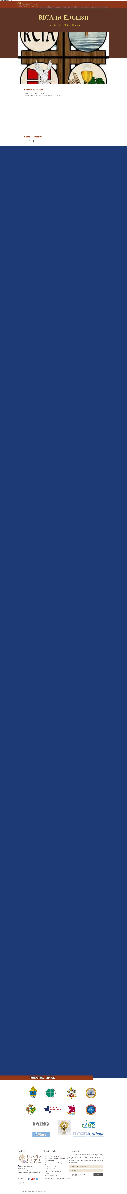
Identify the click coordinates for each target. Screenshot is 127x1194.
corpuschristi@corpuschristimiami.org (29, 1172)
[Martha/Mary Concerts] (55, 1169)
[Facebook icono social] (29, 1179)
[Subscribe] (98, 1174)
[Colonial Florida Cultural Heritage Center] (57, 1178)
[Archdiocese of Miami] (55, 1156)
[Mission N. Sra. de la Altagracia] (60, 1163)
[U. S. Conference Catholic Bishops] (61, 1158)
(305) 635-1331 (23, 1170)
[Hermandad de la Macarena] (59, 1165)
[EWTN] (54, 1174)
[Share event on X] (30, 141)
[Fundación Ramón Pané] (57, 1171)
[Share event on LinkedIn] (34, 141)
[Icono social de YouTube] (32, 1179)
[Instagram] (34, 1179)
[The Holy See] (54, 1160)
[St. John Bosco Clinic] (55, 1167)
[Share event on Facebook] (25, 141)
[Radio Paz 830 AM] (54, 1176)
